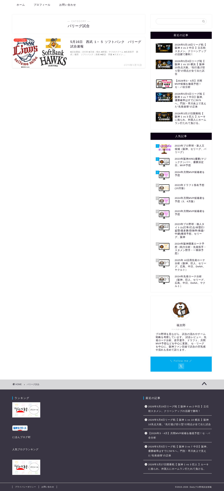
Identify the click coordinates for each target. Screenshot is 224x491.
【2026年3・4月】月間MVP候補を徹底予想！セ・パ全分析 (179, 435)
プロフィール (42, 4)
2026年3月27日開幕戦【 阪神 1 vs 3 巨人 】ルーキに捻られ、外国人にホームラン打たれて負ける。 (178, 466)
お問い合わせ (67, 4)
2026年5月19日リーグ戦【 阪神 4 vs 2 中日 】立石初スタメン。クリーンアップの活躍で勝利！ (178, 408)
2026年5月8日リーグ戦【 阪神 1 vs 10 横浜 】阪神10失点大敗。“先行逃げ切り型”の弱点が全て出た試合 (179, 422)
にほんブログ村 (21, 437)
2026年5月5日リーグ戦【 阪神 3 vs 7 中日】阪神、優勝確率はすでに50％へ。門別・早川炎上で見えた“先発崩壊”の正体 (178, 451)
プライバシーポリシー (25, 487)
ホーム (21, 4)
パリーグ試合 (33, 384)
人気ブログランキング (25, 449)
